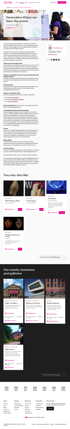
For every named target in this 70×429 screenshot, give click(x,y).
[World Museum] (16, 389)
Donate (16, 409)
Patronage (16, 408)
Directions (19, 316)
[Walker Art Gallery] (44, 389)
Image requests (28, 413)
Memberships (17, 404)
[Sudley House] (54, 389)
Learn (35, 2)
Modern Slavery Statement (42, 424)
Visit (17, 2)
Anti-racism (28, 411)
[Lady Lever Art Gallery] (63, 389)
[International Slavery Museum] (25, 389)
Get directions (53, 54)
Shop (39, 2)
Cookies (52, 424)
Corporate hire (39, 404)
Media (4, 408)
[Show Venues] (18, 2)
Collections (31, 2)
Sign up (50, 409)
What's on (22, 2)
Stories (26, 2)
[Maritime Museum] (35, 389)
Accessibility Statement (61, 424)
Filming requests (40, 408)
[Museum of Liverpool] (6, 389)
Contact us (6, 409)
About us (5, 404)
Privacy (33, 424)
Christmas (38, 406)
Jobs (4, 406)
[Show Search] (53, 2)
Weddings (38, 409)
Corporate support (18, 406)
